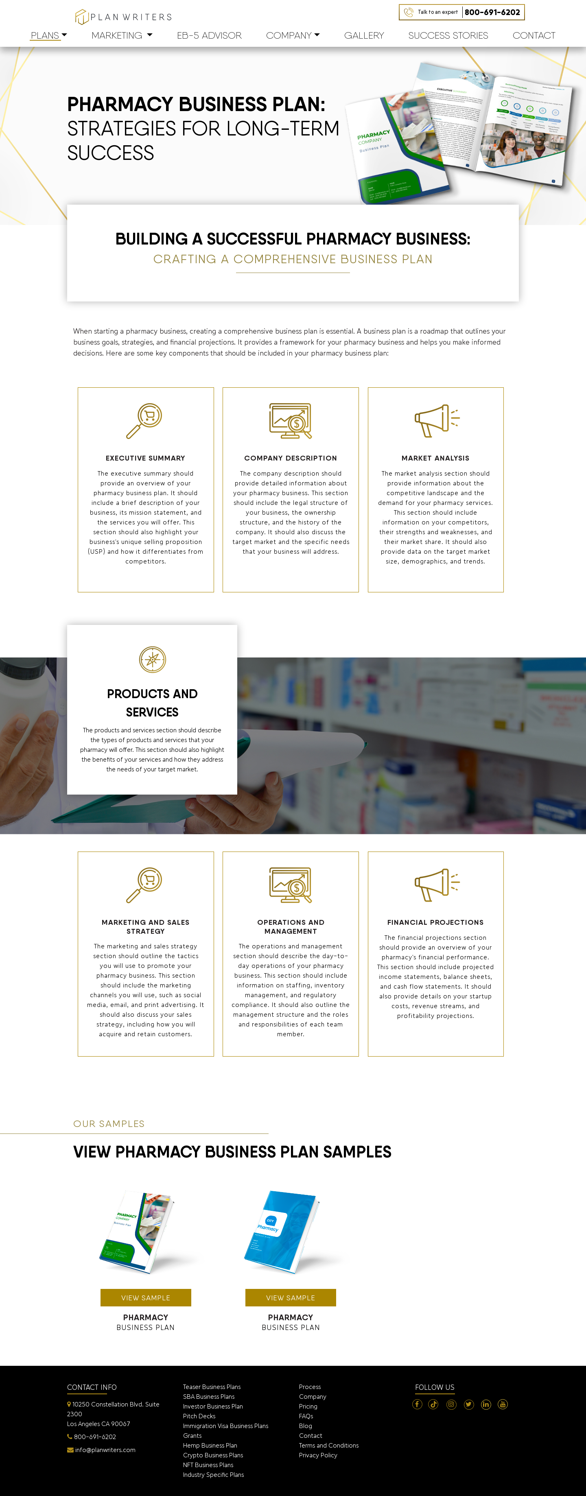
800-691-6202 (469, 12)
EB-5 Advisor (209, 35)
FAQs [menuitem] (306, 1416)
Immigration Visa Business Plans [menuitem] (225, 1426)
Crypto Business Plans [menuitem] (213, 1455)
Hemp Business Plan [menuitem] (210, 1445)
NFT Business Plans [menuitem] (208, 1465)
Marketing (117, 35)
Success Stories (448, 35)
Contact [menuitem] (310, 1435)
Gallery (364, 35)
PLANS (45, 35)
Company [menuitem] (312, 1396)
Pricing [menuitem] (308, 1406)
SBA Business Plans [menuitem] (208, 1396)
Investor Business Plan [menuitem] (213, 1406)
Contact (534, 35)
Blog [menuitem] (305, 1426)
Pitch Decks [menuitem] (199, 1416)
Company (289, 35)
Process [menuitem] (310, 1387)
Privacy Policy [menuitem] (318, 1455)
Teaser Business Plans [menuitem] (212, 1387)
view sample (146, 1297)
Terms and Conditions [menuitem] (329, 1445)
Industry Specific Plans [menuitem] (213, 1475)
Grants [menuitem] (192, 1435)
